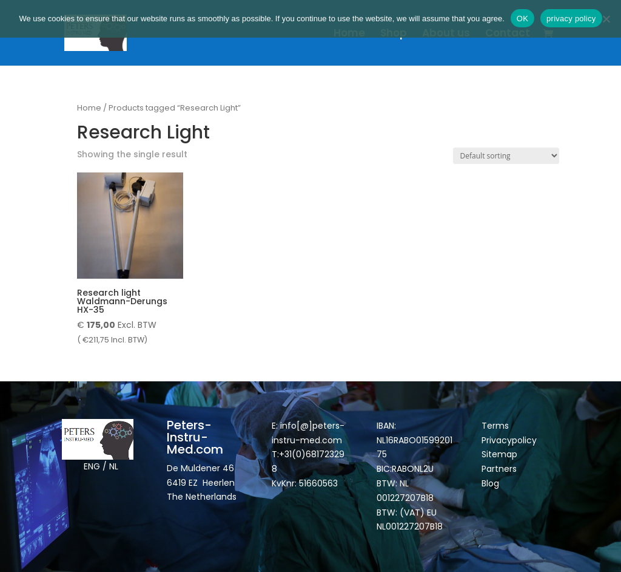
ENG (92, 466)
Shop (393, 34)
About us (446, 34)
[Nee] (606, 19)
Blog (490, 483)
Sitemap (501, 454)
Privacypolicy (509, 440)
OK (522, 18)
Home (349, 34)
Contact (507, 34)
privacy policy (571, 18)
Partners (499, 469)
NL (113, 466)
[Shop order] (506, 156)
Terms (495, 426)
